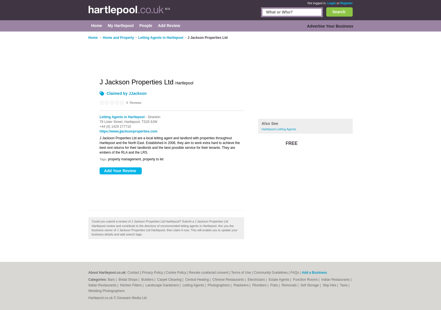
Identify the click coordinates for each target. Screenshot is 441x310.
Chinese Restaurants (228, 280)
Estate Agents (279, 280)
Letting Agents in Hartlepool (122, 117)
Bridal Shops (128, 280)
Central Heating (197, 280)
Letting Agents (194, 285)
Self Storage (310, 285)
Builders (147, 280)
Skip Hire (330, 285)
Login (331, 3)
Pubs (274, 285)
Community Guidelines (271, 273)
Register (346, 3)
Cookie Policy (176, 273)
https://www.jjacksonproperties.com (129, 131)
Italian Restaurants (102, 285)
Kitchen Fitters (131, 285)
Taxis (344, 285)
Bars (112, 280)
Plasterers (241, 285)
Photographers (219, 285)
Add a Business (314, 273)
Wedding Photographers (106, 291)
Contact (133, 273)
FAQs (295, 273)
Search (339, 12)
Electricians (257, 280)
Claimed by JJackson (127, 93)
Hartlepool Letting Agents (279, 129)
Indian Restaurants (336, 280)
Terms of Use (241, 273)
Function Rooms (306, 280)
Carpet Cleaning (170, 280)
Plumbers (259, 285)
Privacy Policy (152, 273)
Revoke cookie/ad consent (208, 273)
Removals (290, 285)
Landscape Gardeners (162, 285)
